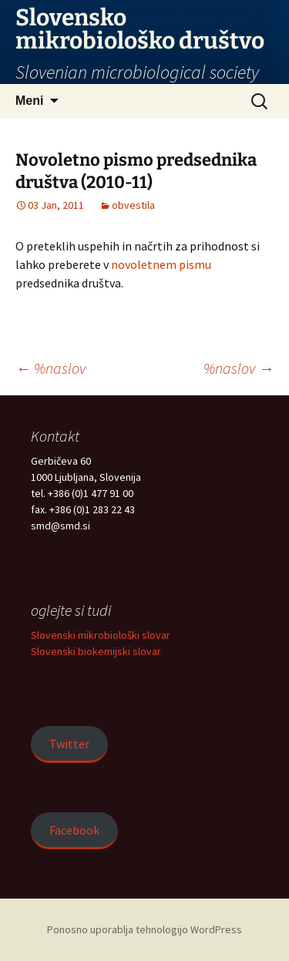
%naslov (50, 368)
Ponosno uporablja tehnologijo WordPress (144, 929)
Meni (29, 100)
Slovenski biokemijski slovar (96, 651)
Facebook (74, 830)
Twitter (69, 743)
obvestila (133, 205)
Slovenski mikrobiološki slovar (100, 635)
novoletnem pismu (161, 264)
